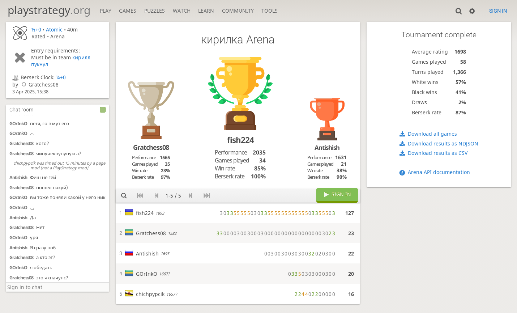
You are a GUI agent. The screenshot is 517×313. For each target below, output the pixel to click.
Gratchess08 (39, 84)
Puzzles (154, 10)
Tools (269, 10)
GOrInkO (18, 137)
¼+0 (61, 77)
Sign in (498, 11)
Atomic (54, 29)
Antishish (18, 117)
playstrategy (49, 10)
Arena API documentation (439, 172)
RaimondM (20, 257)
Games (127, 10)
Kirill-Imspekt (22, 277)
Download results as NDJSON (443, 143)
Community (238, 10)
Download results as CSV (437, 152)
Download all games (432, 133)
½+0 (36, 29)
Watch (182, 10)
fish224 (240, 139)
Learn (206, 10)
